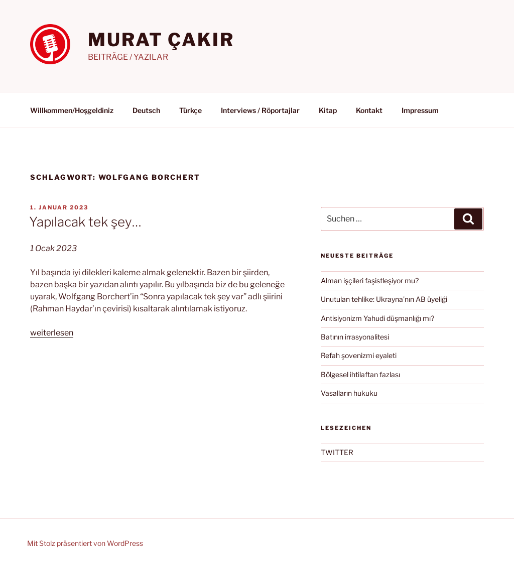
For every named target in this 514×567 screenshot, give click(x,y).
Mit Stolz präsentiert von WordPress (85, 543)
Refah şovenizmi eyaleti (359, 355)
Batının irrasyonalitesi (355, 336)
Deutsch (146, 110)
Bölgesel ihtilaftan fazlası (360, 374)
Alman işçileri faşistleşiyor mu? (370, 280)
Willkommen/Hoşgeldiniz (71, 110)
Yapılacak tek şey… (85, 222)
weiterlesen (51, 332)
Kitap (328, 110)
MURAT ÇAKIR (161, 40)
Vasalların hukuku (349, 393)
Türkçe (190, 110)
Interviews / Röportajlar (260, 110)
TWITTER (337, 452)
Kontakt (369, 110)
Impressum (420, 110)
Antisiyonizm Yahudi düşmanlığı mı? (377, 318)
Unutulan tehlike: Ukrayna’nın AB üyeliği (384, 299)
